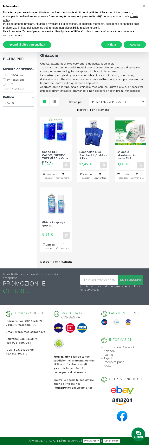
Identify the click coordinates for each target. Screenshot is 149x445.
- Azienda (108, 351)
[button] (144, 6)
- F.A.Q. (106, 365)
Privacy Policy (91, 441)
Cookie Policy (111, 441)
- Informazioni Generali (117, 347)
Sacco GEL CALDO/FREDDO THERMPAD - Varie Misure (55, 155)
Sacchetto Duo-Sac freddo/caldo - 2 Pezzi (93, 155)
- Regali (106, 358)
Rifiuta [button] (111, 44)
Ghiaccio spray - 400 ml (54, 224)
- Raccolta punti (112, 362)
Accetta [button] (135, 44)
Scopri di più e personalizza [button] (27, 44)
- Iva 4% (107, 354)
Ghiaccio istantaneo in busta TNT (126, 155)
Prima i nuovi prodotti (119, 101)
